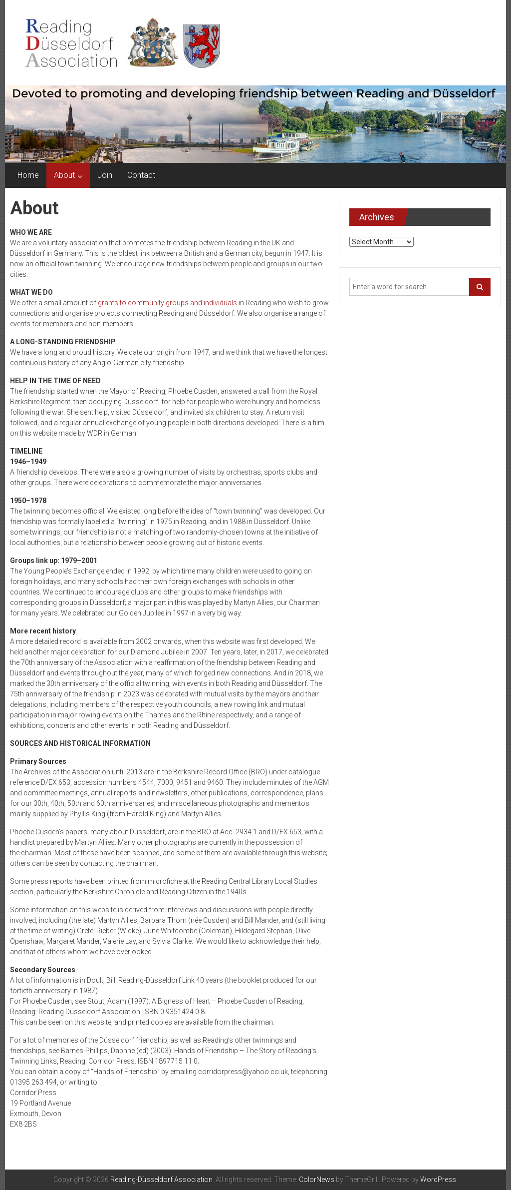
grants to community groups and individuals (167, 303)
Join (104, 175)
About (64, 175)
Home (28, 175)
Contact (141, 175)
